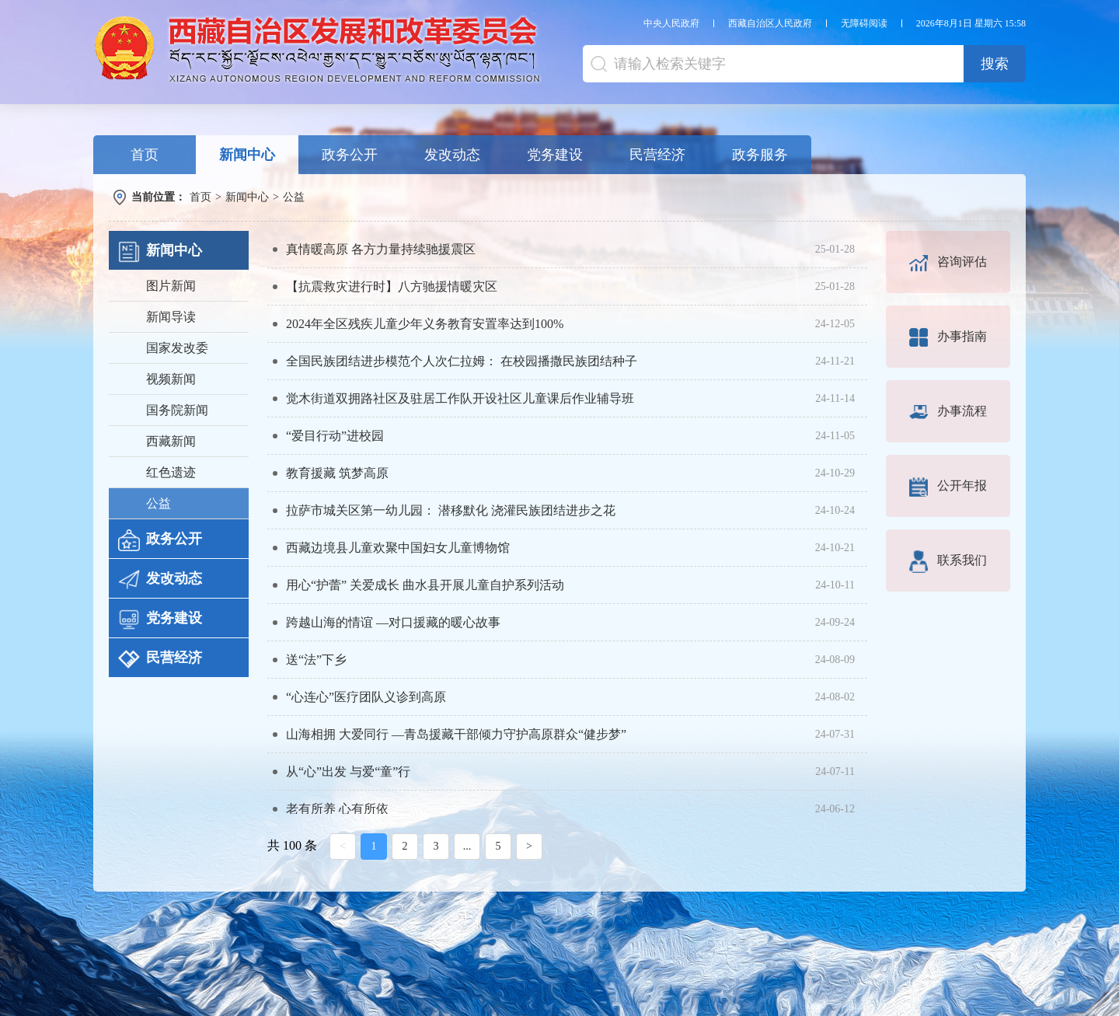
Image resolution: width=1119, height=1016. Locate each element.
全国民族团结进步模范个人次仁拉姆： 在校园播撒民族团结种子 (461, 361)
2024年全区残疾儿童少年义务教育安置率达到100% (424, 323)
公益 (294, 197)
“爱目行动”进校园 (335, 435)
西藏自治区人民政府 (770, 23)
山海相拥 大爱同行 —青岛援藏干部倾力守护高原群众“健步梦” (456, 734)
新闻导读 (171, 316)
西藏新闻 (171, 441)
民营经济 (657, 154)
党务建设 (555, 154)
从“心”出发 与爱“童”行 (348, 771)
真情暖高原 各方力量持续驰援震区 (381, 249)
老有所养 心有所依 (337, 808)
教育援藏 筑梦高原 (337, 473)
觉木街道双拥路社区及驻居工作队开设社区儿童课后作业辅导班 (460, 398)
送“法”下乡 (316, 659)
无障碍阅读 (864, 23)
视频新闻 (171, 379)
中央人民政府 (671, 23)
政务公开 (350, 154)
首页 (145, 154)
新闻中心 (247, 154)
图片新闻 (171, 285)
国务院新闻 (177, 410)
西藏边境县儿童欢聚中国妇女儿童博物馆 (398, 547)
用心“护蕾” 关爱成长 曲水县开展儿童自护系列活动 (425, 585)
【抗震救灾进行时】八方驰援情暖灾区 (391, 286)
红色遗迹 (171, 472)
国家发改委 (177, 347)
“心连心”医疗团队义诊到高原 (366, 697)
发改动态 (452, 154)
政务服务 (760, 154)
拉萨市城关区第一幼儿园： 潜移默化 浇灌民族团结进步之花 (450, 510)
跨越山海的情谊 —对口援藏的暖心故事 (393, 622)
